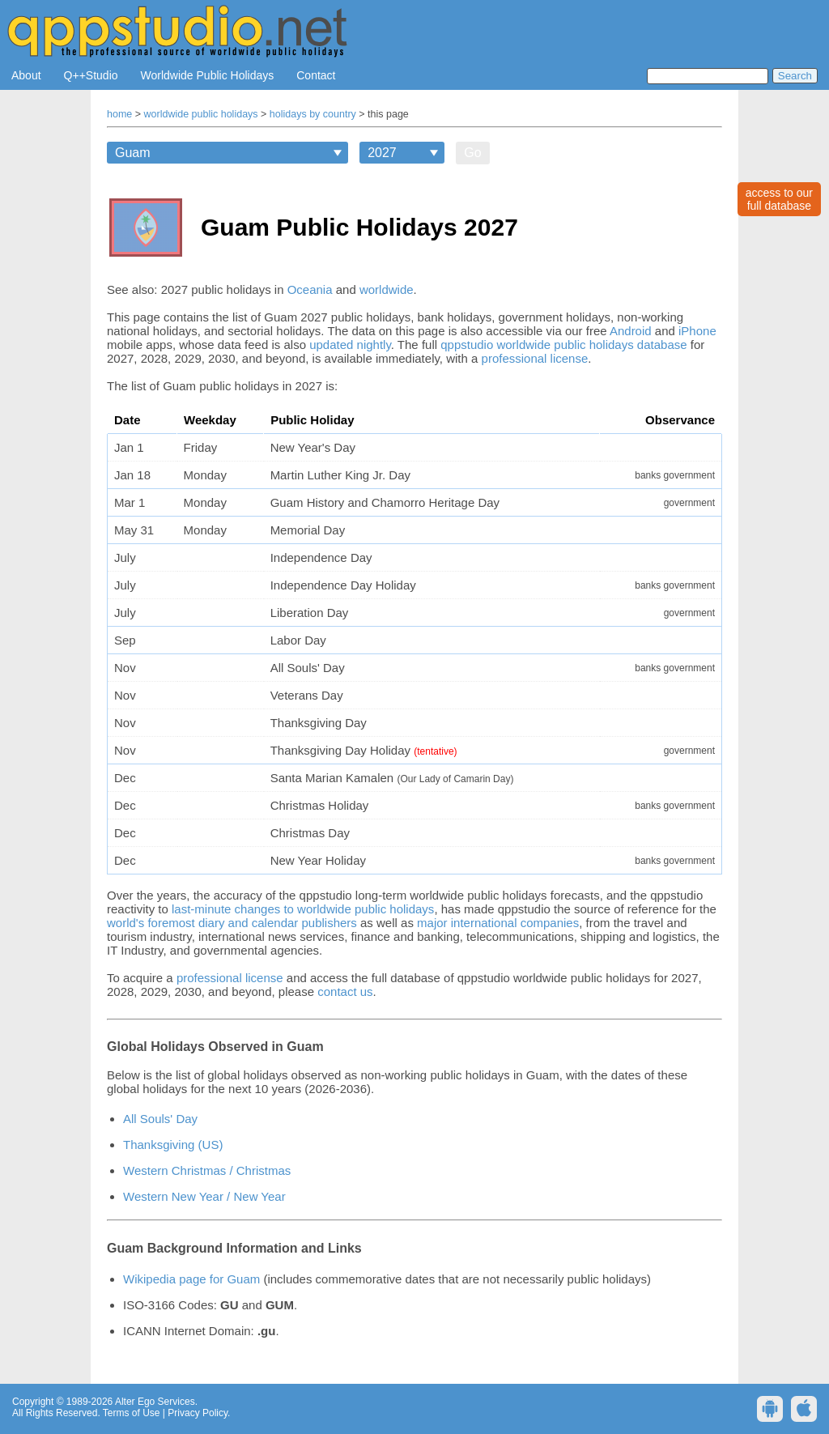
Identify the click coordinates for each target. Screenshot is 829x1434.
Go (472, 153)
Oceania (310, 289)
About (26, 75)
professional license (535, 358)
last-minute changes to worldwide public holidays (303, 909)
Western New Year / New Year (204, 1196)
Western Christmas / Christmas (207, 1170)
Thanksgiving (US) (173, 1144)
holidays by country (313, 114)
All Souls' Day (160, 1118)
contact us (344, 991)
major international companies (498, 923)
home (119, 114)
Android (631, 331)
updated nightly (350, 344)
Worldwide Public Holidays (207, 75)
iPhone (697, 331)
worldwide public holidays (201, 114)
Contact (315, 75)
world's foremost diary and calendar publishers (232, 923)
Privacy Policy (197, 1413)
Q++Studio (91, 75)
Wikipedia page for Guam (191, 1279)
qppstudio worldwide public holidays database (563, 344)
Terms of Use (131, 1413)
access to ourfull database (779, 199)
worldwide (386, 289)
